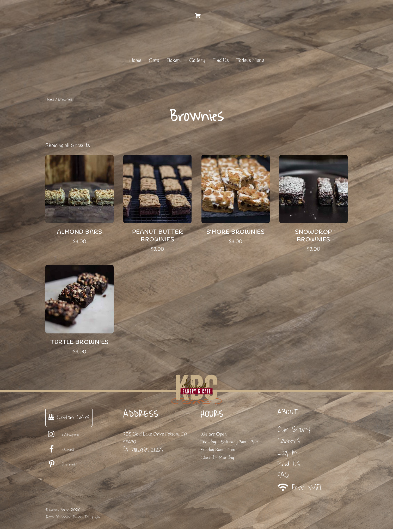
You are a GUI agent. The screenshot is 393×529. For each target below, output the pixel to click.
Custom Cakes (68, 417)
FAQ (283, 475)
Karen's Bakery (59, 510)
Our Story (294, 429)
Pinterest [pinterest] (61, 464)
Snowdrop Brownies (313, 235)
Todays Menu (250, 60)
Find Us (220, 60)
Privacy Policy (83, 517)
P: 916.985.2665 (143, 449)
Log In (287, 452)
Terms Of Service (58, 517)
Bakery (174, 60)
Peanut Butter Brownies (157, 235)
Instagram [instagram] (62, 435)
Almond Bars (79, 232)
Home (135, 60)
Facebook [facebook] (60, 450)
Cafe (154, 60)
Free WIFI (299, 487)
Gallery (197, 60)
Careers (289, 441)
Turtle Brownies (79, 342)
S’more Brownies (235, 232)
